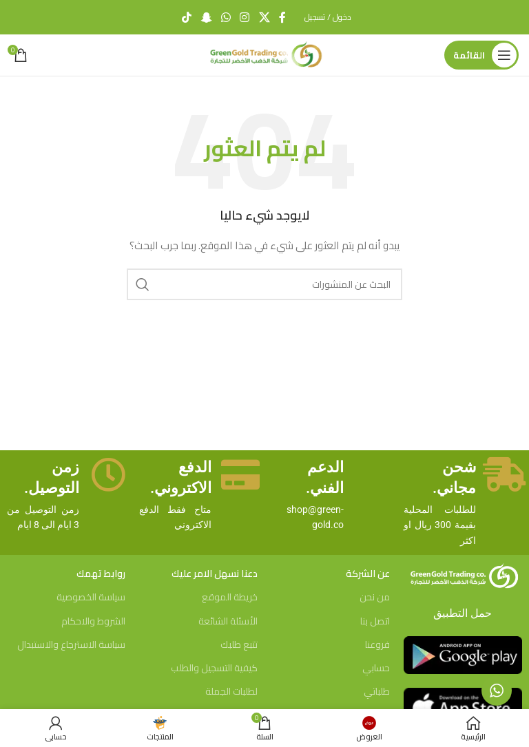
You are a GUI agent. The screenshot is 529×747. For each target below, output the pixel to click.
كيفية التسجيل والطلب (214, 668)
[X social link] (264, 17)
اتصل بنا (375, 621)
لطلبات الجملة (231, 691)
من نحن (375, 597)
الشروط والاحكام (93, 621)
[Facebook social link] (282, 17)
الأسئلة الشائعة (228, 621)
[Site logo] (264, 54)
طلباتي (377, 691)
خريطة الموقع (230, 597)
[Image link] (463, 576)
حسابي (376, 668)
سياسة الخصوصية (90, 597)
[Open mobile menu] (481, 55)
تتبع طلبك (239, 644)
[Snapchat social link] (206, 17)
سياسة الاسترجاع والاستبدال (71, 644)
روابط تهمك (100, 573)
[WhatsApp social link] (225, 17)
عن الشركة (368, 573)
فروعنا (377, 644)
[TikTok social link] (187, 17)
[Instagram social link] (245, 17)
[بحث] (264, 284)
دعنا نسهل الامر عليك (215, 573)
